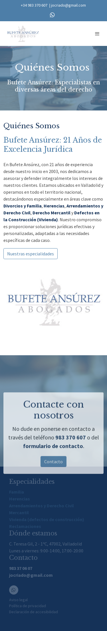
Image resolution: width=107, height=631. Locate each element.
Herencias (54, 206)
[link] (23, 33)
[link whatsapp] (52, 14)
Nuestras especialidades (30, 254)
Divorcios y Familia (22, 206)
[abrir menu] (97, 33)
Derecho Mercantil (51, 212)
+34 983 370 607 (34, 5)
